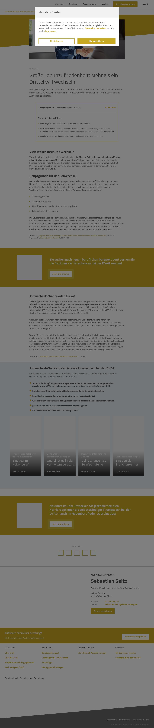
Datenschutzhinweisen (95, 28)
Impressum (50, 31)
